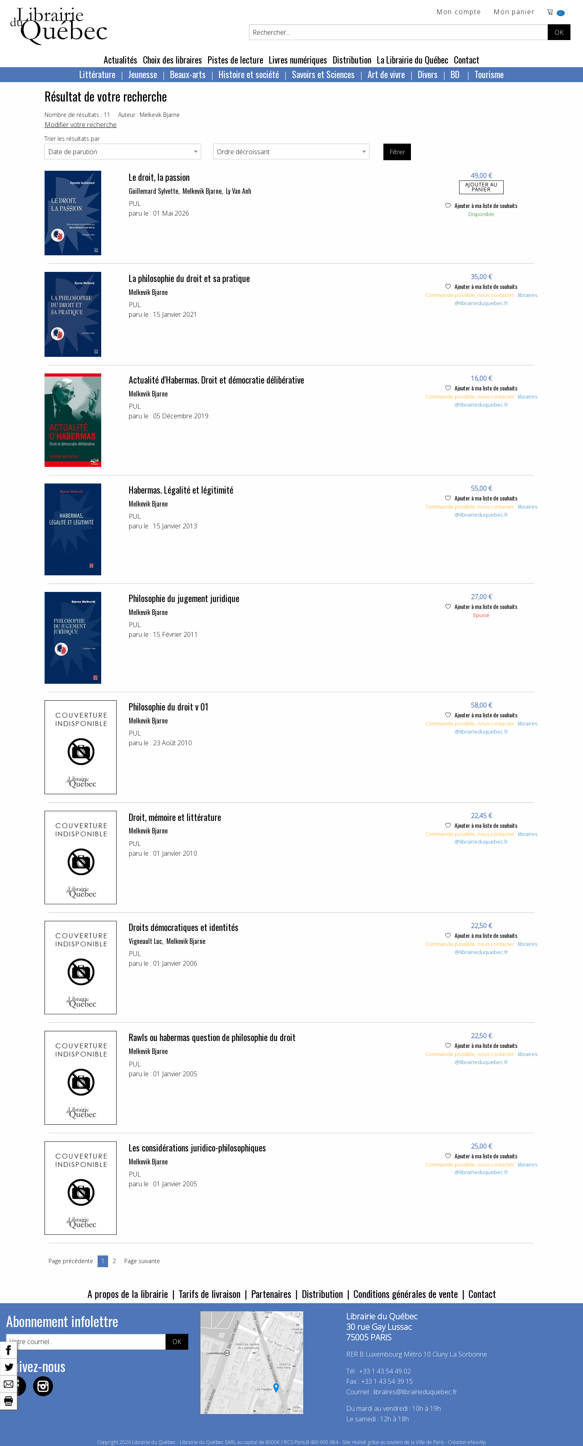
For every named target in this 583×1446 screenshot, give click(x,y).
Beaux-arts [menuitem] (188, 74)
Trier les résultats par (72, 138)
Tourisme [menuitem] (489, 74)
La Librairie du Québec (412, 59)
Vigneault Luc (145, 941)
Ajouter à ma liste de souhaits (481, 205)
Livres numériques (298, 59)
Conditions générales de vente (405, 1293)
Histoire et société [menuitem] (249, 74)
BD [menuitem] (456, 74)
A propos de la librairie (127, 1293)
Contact (466, 59)
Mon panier (514, 12)
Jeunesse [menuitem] (142, 74)
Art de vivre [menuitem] (386, 74)
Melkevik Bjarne (202, 191)
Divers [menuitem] (428, 74)
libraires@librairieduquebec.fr (496, 299)
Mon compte (458, 12)
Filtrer (397, 152)
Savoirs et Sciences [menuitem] (323, 74)
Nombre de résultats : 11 (77, 115)
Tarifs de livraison (209, 1293)
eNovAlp (477, 1442)
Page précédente (71, 1261)
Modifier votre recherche (81, 124)
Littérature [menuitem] (97, 74)
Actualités (120, 59)
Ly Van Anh (238, 191)
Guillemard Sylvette (153, 191)
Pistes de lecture (235, 59)
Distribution (352, 59)
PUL (135, 203)
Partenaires (271, 1293)
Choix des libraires (172, 59)
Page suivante (142, 1261)
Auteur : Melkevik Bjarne (149, 115)
